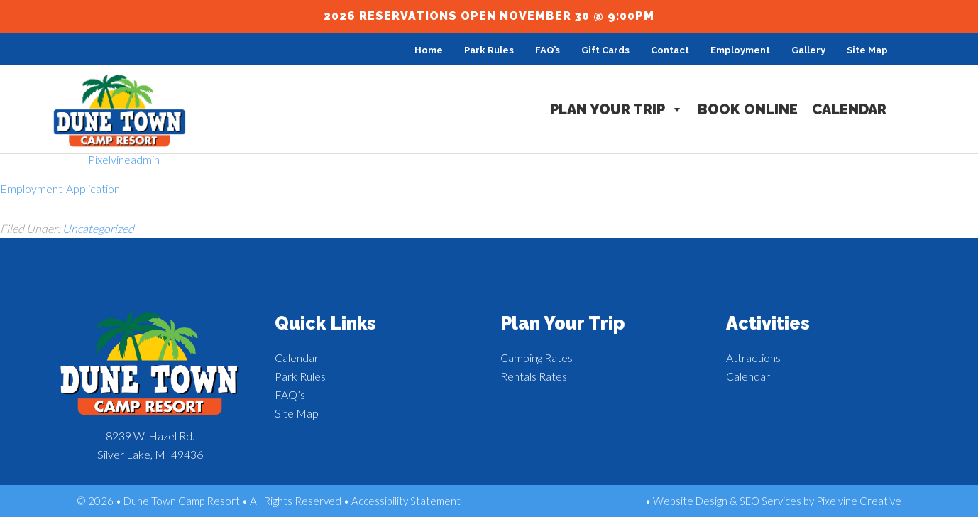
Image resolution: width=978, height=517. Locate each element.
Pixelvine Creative (858, 500)
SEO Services (770, 500)
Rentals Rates (533, 376)
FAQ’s (547, 50)
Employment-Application (60, 188)
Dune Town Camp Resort (120, 111)
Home (428, 50)
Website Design (690, 500)
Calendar (849, 109)
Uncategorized (98, 228)
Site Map (867, 50)
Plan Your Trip (616, 109)
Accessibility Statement (406, 500)
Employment (740, 50)
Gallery (808, 50)
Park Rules (489, 50)
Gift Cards (605, 50)
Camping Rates (536, 357)
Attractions (753, 357)
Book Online (748, 109)
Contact (670, 50)
